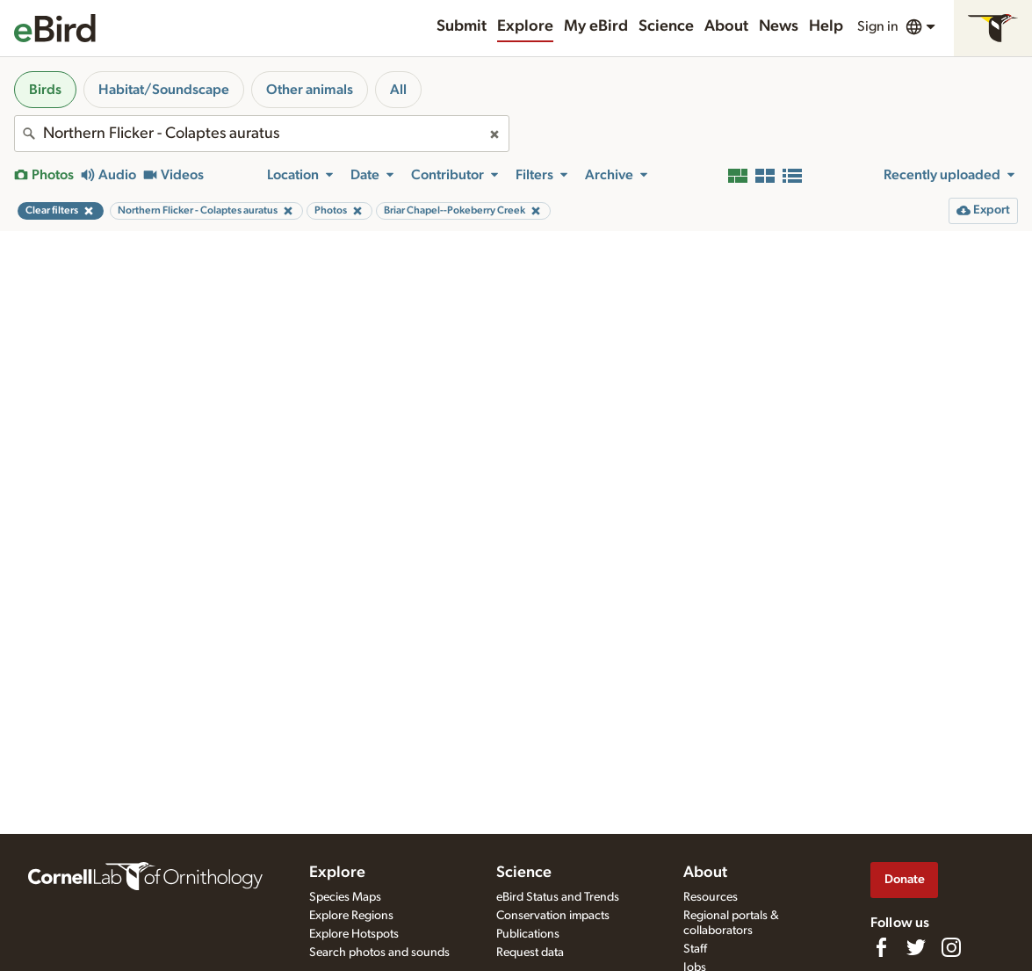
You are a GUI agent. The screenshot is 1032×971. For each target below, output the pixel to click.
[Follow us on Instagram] (951, 947)
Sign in (877, 26)
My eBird (596, 26)
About (726, 26)
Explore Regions (351, 915)
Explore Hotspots (354, 934)
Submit (462, 26)
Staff (695, 949)
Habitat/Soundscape (163, 90)
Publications (527, 934)
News (778, 26)
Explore (525, 26)
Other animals (309, 90)
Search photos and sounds (379, 952)
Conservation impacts (553, 915)
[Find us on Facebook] (880, 947)
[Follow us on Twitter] (916, 947)
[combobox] (261, 133)
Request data (530, 952)
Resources (710, 897)
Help (826, 26)
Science (666, 26)
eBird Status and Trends (557, 897)
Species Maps (345, 897)
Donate (904, 879)
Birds (45, 90)
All (398, 90)
